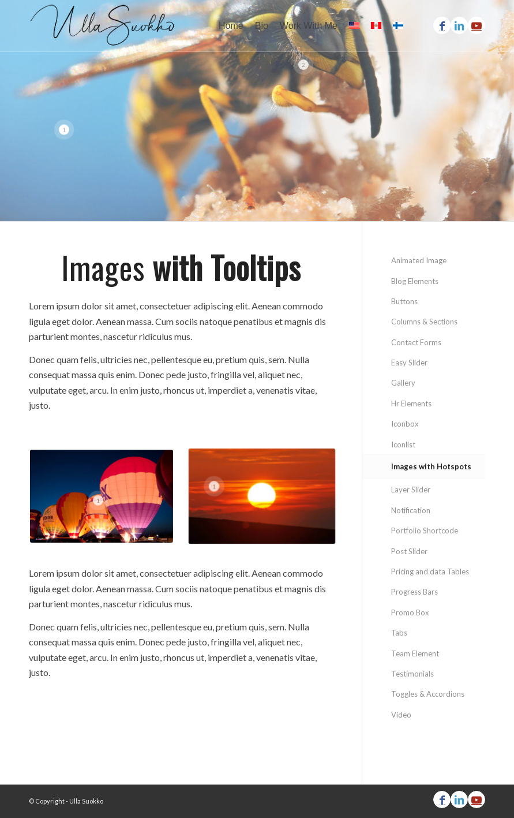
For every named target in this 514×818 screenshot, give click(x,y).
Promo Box (410, 612)
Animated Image (419, 260)
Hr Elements (411, 403)
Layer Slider (410, 489)
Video (401, 714)
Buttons (404, 301)
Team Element (415, 653)
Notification (410, 510)
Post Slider (409, 551)
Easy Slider (409, 362)
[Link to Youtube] (476, 25)
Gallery (403, 382)
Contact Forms (416, 342)
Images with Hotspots (431, 466)
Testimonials (412, 673)
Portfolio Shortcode (424, 530)
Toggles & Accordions (427, 694)
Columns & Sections (424, 321)
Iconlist (403, 444)
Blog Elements (414, 281)
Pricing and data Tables (430, 571)
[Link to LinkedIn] (459, 25)
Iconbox (405, 423)
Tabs (399, 632)
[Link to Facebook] (442, 25)
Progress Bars (414, 591)
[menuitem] (231, 26)
